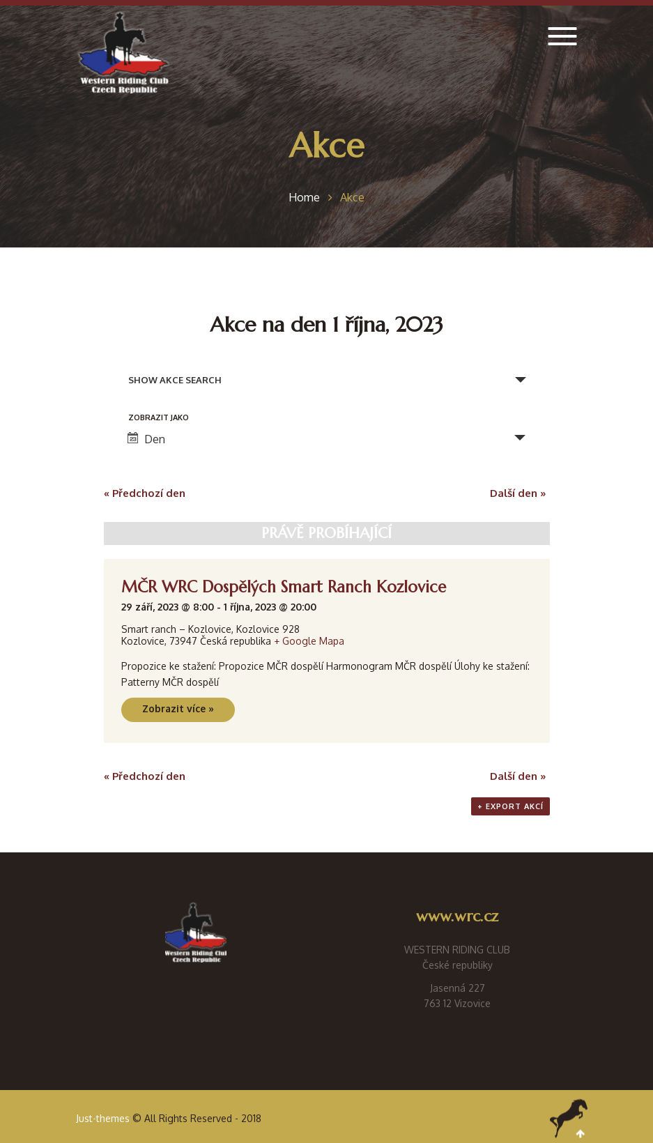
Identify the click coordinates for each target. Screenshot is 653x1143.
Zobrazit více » (178, 708)
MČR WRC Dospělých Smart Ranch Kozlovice (283, 587)
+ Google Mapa (309, 641)
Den (146, 439)
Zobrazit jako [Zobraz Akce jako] (158, 418)
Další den (518, 493)
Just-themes (103, 1118)
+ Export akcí (510, 806)
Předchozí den (144, 493)
